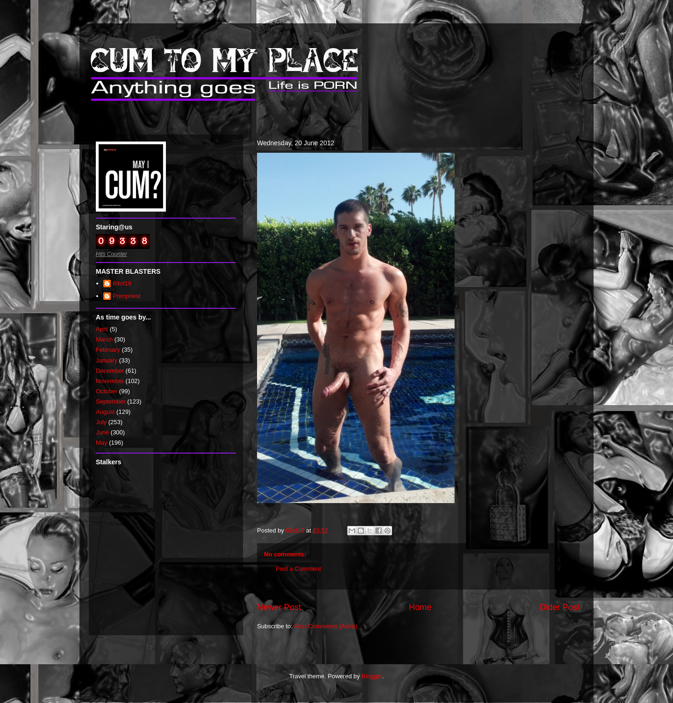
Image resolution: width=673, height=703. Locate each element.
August (105, 411)
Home (420, 607)
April (102, 329)
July (101, 422)
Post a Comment (298, 568)
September (111, 401)
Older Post (559, 607)
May (101, 442)
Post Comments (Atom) (326, 626)
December (110, 370)
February (108, 349)
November (110, 380)
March (104, 339)
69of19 (122, 283)
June (102, 432)
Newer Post (279, 607)
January (106, 360)
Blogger (372, 676)
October (106, 391)
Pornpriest (126, 295)
